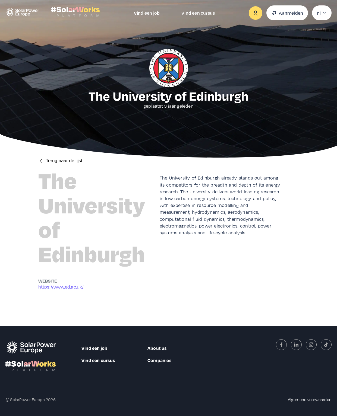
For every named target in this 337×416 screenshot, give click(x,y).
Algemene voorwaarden (310, 399)
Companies (159, 360)
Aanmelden (287, 13)
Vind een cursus (198, 13)
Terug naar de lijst (60, 161)
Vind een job (147, 13)
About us (157, 348)
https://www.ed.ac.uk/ (61, 287)
